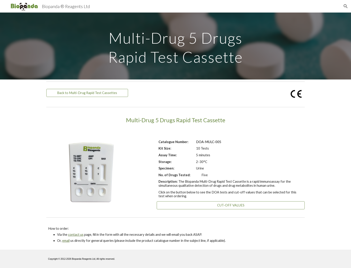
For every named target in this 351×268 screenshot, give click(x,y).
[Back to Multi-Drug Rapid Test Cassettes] (87, 93)
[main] (175, 46)
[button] (345, 6)
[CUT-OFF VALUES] (230, 205)
